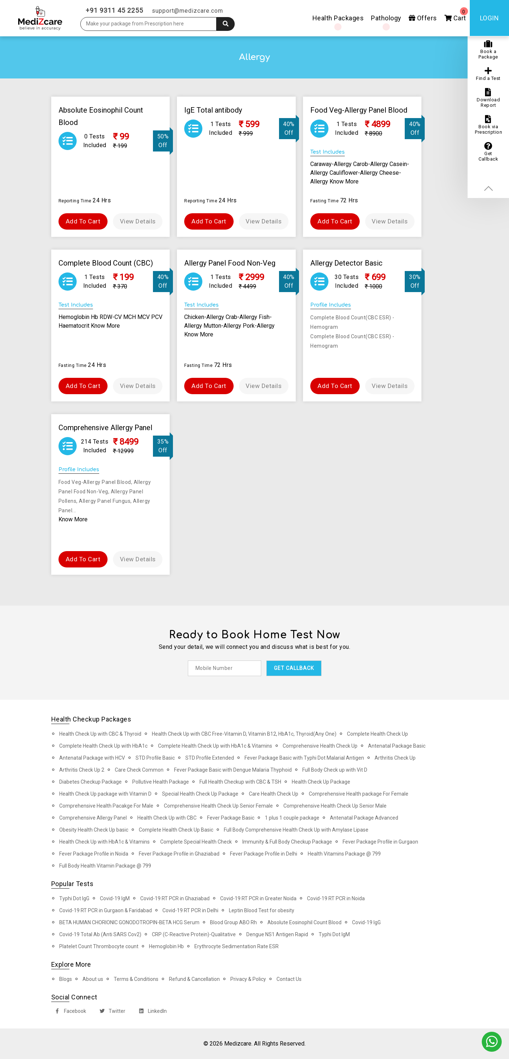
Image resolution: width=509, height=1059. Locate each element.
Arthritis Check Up (395, 758)
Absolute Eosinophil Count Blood (304, 922)
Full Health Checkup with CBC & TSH (240, 782)
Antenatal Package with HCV (92, 758)
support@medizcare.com (187, 10)
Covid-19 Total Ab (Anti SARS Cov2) (100, 934)
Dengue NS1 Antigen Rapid (277, 934)
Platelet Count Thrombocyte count (98, 946)
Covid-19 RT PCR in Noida (336, 898)
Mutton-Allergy (223, 325)
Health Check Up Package (321, 782)
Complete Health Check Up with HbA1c (103, 746)
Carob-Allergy (371, 164)
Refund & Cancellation (194, 979)
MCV (144, 317)
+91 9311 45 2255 (114, 10)
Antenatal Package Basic (396, 746)
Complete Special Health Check (196, 842)
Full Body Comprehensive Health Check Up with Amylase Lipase (296, 830)
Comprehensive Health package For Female (358, 794)
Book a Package (488, 50)
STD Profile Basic (155, 758)
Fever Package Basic (230, 818)
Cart (456, 14)
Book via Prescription (488, 125)
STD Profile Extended (209, 758)
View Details (138, 221)
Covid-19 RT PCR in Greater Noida (258, 898)
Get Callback (488, 152)
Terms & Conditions (136, 979)
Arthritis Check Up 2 (81, 770)
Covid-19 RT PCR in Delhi (190, 910)
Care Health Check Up (273, 794)
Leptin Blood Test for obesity (261, 910)
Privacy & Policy (248, 979)
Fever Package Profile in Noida (93, 854)
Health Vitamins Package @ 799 (344, 854)
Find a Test (488, 74)
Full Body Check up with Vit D (334, 770)
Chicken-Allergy (205, 317)
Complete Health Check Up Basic (176, 830)
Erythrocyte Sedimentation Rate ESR (236, 946)
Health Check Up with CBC (167, 818)
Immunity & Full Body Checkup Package (287, 842)
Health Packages (338, 18)
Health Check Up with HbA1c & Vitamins (104, 842)
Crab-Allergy (242, 317)
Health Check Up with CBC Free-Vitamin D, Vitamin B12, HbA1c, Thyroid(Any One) (244, 734)
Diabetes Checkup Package (90, 782)
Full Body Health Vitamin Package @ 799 (105, 866)
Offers (423, 18)
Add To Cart (83, 221)
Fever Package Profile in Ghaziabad (179, 854)
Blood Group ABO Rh (233, 922)
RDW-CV (111, 317)
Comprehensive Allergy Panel (93, 818)
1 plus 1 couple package (292, 818)
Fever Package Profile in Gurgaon (380, 842)
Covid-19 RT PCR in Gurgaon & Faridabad (105, 910)
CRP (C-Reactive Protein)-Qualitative (194, 934)
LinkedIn (151, 1012)
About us (92, 979)
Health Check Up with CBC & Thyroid (100, 734)
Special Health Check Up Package (200, 794)
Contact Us (289, 979)
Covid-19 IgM (115, 898)
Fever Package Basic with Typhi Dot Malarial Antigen (304, 758)
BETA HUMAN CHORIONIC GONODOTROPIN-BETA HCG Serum (129, 922)
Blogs (65, 979)
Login (489, 18)
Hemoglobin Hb (79, 317)
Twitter (111, 1012)
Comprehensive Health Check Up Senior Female (218, 806)
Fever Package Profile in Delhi (263, 854)
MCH (130, 317)
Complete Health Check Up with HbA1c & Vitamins (215, 746)
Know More (344, 181)
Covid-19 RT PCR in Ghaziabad (175, 898)
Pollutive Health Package (160, 782)
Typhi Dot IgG (74, 898)
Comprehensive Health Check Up (320, 746)
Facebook (69, 1012)
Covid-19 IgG (366, 922)
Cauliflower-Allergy (354, 172)
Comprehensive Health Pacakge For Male (106, 806)
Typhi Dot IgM (334, 934)
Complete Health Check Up (377, 734)
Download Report (488, 98)
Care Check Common (139, 770)
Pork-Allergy (259, 325)
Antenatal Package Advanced (364, 818)
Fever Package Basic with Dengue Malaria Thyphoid (233, 770)
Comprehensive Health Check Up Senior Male (335, 806)
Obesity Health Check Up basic (93, 830)
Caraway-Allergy (331, 164)
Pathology (386, 18)
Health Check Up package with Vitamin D (105, 794)
